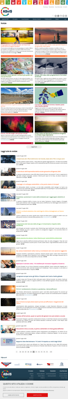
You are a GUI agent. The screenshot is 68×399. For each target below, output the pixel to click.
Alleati (32, 375)
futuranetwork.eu (47, 217)
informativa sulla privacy (48, 390)
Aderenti (31, 373)
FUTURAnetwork (41, 54)
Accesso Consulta (63, 375)
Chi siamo (30, 371)
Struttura (31, 377)
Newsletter (51, 7)
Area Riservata (58, 7)
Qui (4, 390)
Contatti (65, 7)
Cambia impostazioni (13, 395)
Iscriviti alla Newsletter (51, 373)
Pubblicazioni (30, 380)
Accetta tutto (37, 395)
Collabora (42, 377)
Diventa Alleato (41, 375)
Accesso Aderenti (63, 373)
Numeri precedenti (52, 375)
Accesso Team (64, 377)
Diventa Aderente (41, 373)
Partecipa (45, 7)
